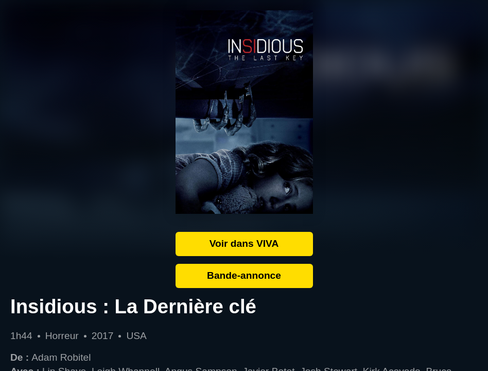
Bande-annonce (244, 275)
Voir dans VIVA (244, 243)
